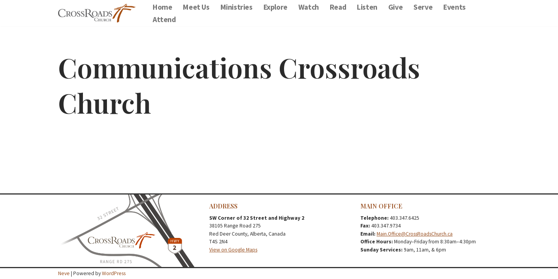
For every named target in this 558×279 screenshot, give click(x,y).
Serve (422, 7)
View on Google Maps (233, 249)
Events (454, 7)
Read (338, 7)
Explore (276, 7)
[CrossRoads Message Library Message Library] (99, 13)
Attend (164, 19)
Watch (308, 7)
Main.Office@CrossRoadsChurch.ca (415, 234)
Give (395, 7)
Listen (367, 7)
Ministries (236, 7)
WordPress (114, 273)
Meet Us (196, 7)
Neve (64, 273)
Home (162, 7)
